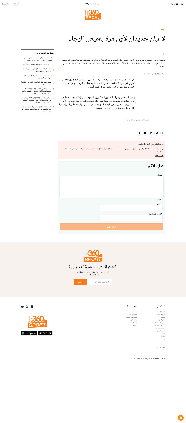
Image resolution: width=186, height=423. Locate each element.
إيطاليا (163, 396)
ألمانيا (163, 402)
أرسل (80, 339)
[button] (181, 418)
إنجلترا (163, 391)
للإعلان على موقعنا (131, 374)
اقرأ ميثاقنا (159, 213)
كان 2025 (162, 369)
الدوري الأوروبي (160, 388)
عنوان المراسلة (155, 271)
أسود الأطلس (161, 372)
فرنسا (163, 399)
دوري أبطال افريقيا (159, 380)
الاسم (159, 261)
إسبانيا (163, 393)
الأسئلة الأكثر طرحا (132, 372)
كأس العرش (161, 377)
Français (5, 4)
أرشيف (135, 382)
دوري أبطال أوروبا (160, 385)
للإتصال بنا (134, 380)
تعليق (159, 232)
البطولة (162, 29)
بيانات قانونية (133, 377)
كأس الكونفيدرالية (160, 382)
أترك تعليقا (111, 284)
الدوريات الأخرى (160, 404)
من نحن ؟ (134, 369)
